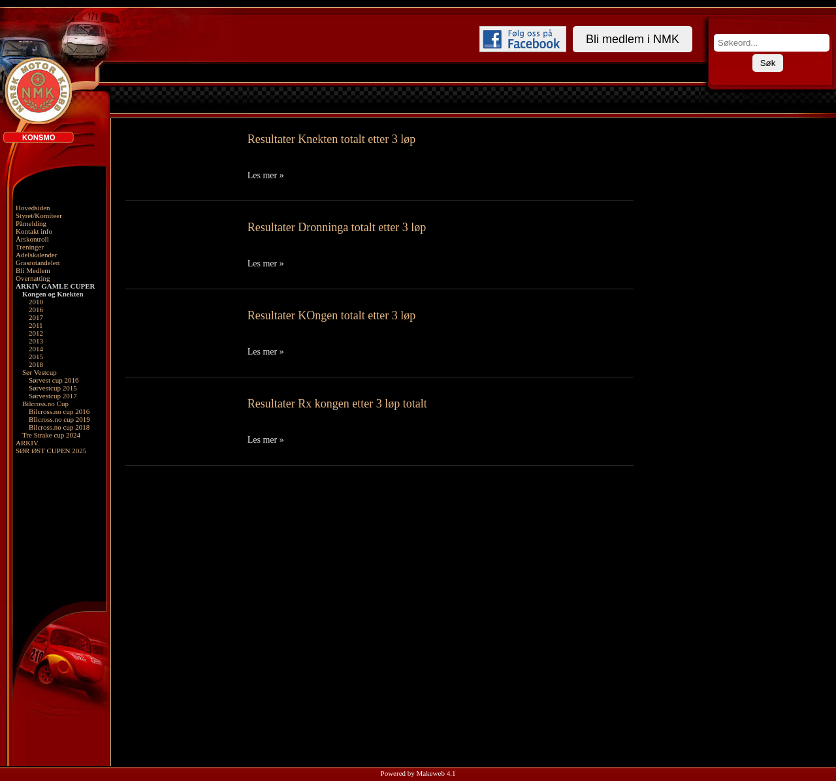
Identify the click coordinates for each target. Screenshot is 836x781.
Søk (768, 63)
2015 (36, 356)
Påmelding (31, 223)
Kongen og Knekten (53, 294)
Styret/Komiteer (39, 215)
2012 (36, 333)
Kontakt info (34, 231)
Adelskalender (36, 255)
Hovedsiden (33, 208)
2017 (36, 317)
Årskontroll (32, 239)
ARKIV (27, 443)
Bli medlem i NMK (632, 39)
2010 (36, 302)
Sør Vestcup (39, 372)
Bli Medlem (33, 270)
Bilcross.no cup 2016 (59, 411)
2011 (36, 325)
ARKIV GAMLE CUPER (55, 286)
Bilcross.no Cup (45, 403)
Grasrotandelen (37, 262)
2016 (36, 309)
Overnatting (33, 278)
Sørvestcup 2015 (53, 388)
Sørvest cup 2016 (53, 380)
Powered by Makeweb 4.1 (418, 773)
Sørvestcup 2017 (53, 396)
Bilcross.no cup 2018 (59, 427)
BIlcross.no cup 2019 (59, 419)
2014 (36, 349)
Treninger (30, 247)
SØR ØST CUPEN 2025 (51, 450)
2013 (36, 341)
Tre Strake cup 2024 (51, 435)
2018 (36, 364)
